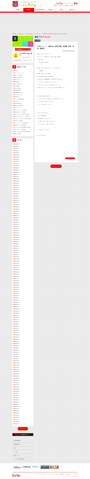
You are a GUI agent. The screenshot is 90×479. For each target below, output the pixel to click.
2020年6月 (17, 295)
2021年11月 (17, 258)
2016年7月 (17, 397)
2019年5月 (17, 324)
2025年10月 (17, 157)
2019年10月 (17, 313)
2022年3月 (17, 250)
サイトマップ (74, 5)
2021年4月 (17, 274)
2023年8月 (17, 213)
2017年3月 (17, 380)
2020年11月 (17, 284)
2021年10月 (17, 261)
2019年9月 (17, 315)
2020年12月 (17, 282)
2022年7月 (17, 241)
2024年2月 (17, 200)
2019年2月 (17, 330)
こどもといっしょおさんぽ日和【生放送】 (23, 118)
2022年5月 (17, 245)
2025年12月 (17, 152)
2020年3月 (17, 302)
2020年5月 (17, 298)
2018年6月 (17, 347)
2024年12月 (17, 178)
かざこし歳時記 (18, 133)
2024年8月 (17, 187)
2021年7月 (17, 267)
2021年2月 (17, 278)
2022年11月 (17, 232)
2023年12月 (17, 204)
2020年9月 (17, 289)
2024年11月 (17, 180)
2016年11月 (17, 389)
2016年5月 (17, 402)
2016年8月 (17, 395)
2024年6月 (17, 191)
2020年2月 (17, 304)
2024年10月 (17, 183)
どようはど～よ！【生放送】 (20, 129)
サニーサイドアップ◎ (19, 72)
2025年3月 (17, 172)
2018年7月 (17, 345)
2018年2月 (17, 356)
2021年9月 (17, 263)
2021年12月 (17, 256)
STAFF (61, 10)
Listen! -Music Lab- (18, 77)
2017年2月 (17, 382)
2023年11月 (17, 206)
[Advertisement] (45, 22)
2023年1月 (17, 228)
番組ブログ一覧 (56, 166)
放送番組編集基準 (17, 440)
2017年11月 (17, 363)
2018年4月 (17, 352)
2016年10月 (17, 391)
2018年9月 (17, 341)
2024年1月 (17, 202)
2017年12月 (17, 360)
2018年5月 (17, 350)
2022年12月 (17, 230)
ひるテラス (17, 101)
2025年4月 (17, 170)
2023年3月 (17, 224)
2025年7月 (17, 163)
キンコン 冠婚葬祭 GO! (19, 99)
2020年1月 (17, 306)
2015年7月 (17, 423)
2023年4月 (17, 222)
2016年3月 (17, 406)
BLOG (28, 10)
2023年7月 (17, 215)
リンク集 (15, 451)
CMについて (57, 5)
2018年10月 (17, 339)
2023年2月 (17, 226)
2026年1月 (17, 150)
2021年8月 (17, 265)
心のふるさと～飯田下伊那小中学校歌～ (22, 131)
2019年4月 (17, 326)
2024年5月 (17, 193)
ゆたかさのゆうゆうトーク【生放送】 (22, 116)
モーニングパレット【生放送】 (21, 109)
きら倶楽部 (17, 86)
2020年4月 (17, 300)
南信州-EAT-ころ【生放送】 (20, 112)
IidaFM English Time (19, 92)
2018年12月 (17, 334)
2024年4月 (17, 196)
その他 (16, 70)
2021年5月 (17, 271)
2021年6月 (17, 269)
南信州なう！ (17, 96)
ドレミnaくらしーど (19, 79)
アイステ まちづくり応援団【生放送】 (22, 114)
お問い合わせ (68, 5)
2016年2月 (17, 408)
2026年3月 (17, 146)
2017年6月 (17, 373)
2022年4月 (17, 248)
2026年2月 (17, 148)
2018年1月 (17, 358)
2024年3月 (17, 198)
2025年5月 (17, 167)
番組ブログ (21, 33)
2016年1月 (17, 410)
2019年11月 (17, 311)
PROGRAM (50, 10)
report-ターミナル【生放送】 (20, 125)
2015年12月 (17, 412)
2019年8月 (17, 317)
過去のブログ (23, 428)
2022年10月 (17, 235)
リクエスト (63, 5)
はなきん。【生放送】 (19, 120)
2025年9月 (17, 159)
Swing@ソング (18, 81)
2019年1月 (17, 332)
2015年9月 (17, 419)
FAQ (15, 447)
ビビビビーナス (18, 107)
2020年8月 (17, 291)
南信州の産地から (18, 103)
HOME (17, 10)
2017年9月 (17, 367)
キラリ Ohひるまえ (18, 83)
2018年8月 (17, 343)
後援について (16, 455)
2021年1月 (17, 280)
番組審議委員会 (17, 444)
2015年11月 (17, 415)
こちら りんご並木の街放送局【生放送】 (23, 127)
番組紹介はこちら (70, 158)
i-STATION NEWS (39, 10)
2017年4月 (17, 378)
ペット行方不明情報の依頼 (19, 459)
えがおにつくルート (19, 94)
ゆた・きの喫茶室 (18, 75)
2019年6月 (17, 321)
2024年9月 (17, 185)
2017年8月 (17, 369)
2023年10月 (17, 209)
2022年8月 (17, 239)
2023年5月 (17, 219)
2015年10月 (17, 417)
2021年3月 (17, 276)
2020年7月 (17, 293)
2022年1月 (17, 254)
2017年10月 (17, 365)
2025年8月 (17, 161)
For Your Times (29, 33)
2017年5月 (17, 376)
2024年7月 (17, 189)
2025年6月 (17, 165)
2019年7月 (17, 319)
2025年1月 (17, 176)
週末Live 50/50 (18, 90)
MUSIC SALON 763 (19, 105)
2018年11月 (17, 337)
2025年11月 (17, 154)
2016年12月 (17, 386)
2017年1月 (17, 384)
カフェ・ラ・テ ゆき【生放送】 (21, 122)
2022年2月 (17, 252)
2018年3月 (17, 354)
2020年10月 (17, 287)
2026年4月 (17, 144)
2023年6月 (17, 217)
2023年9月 (17, 211)
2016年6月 (17, 399)
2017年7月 (17, 371)
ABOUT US (72, 10)
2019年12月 (17, 308)
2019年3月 (17, 328)
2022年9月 (17, 237)
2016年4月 (17, 404)
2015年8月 (17, 421)
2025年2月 (17, 174)
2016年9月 (17, 393)
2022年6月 (17, 243)
